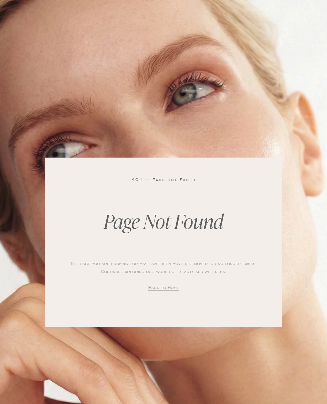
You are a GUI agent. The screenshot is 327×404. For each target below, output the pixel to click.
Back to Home (163, 287)
